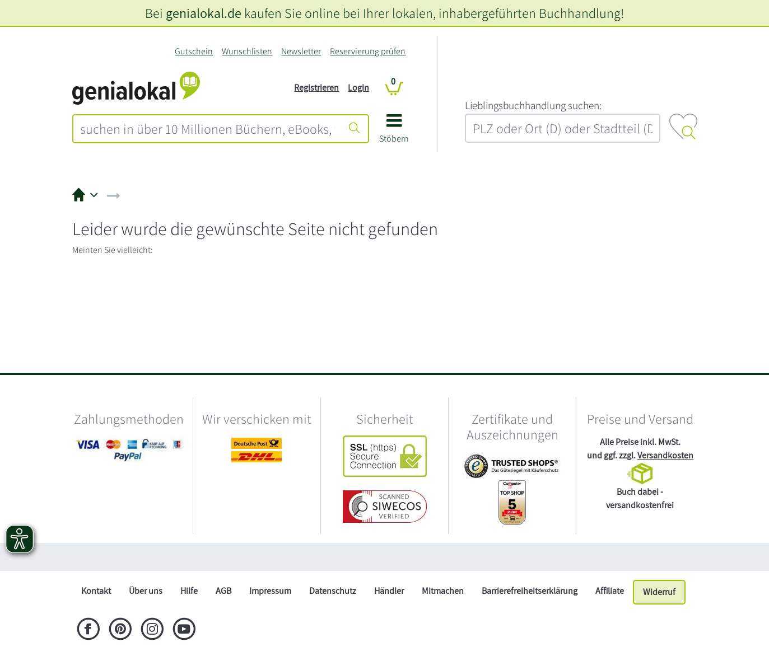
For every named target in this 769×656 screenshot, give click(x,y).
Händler (389, 591)
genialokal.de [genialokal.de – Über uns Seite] (203, 13)
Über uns (145, 591)
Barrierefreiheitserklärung (529, 591)
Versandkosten (665, 455)
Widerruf (659, 592)
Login (358, 87)
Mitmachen (443, 591)
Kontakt (96, 591)
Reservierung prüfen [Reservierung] (368, 51)
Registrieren (316, 87)
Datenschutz (332, 591)
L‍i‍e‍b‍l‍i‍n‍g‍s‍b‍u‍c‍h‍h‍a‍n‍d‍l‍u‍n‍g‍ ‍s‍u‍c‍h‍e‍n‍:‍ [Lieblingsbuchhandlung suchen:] (533, 105)
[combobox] (207, 128)
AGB (223, 591)
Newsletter (301, 51)
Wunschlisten (247, 51)
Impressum (270, 591)
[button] (394, 132)
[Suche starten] (354, 128)
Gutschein (194, 51)
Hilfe (189, 591)
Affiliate (609, 591)
